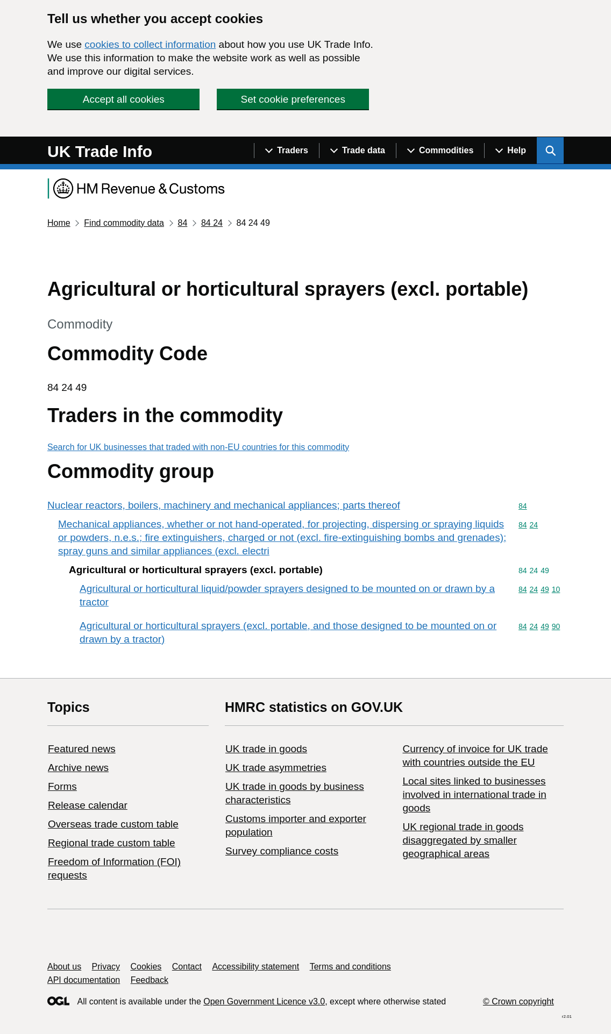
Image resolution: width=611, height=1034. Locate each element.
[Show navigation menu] (286, 150)
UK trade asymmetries (275, 767)
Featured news (82, 748)
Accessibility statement (255, 966)
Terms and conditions (350, 966)
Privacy (106, 966)
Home (58, 222)
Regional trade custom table (111, 842)
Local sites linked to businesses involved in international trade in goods (474, 794)
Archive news (78, 767)
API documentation (83, 980)
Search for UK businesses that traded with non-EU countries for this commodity (198, 447)
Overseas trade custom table (113, 824)
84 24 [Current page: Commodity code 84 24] (212, 222)
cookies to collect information (150, 44)
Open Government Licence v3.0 (264, 1001)
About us (64, 966)
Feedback (149, 980)
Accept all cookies (124, 99)
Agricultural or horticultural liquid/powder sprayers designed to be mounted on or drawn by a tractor (287, 595)
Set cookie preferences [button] (293, 99)
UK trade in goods (266, 748)
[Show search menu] (550, 150)
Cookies (146, 966)
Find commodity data (124, 222)
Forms (62, 786)
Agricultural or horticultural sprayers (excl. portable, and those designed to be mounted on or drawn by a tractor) (288, 632)
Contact (187, 966)
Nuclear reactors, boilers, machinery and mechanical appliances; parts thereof (223, 505)
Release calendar (87, 805)
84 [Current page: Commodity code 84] (182, 222)
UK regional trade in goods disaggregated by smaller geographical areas (462, 840)
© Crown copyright (518, 1001)
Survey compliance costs (281, 851)
